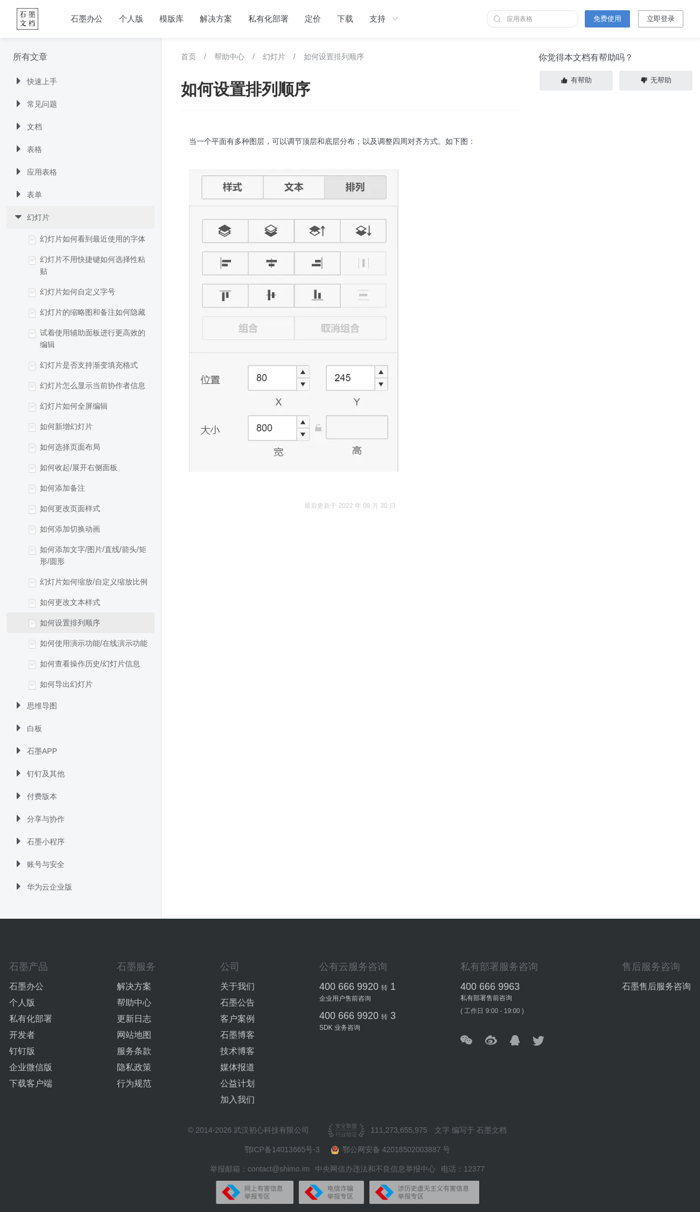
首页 (188, 56)
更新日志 (134, 1018)
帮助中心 (229, 56)
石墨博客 (237, 1034)
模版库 (171, 18)
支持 (385, 18)
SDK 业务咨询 (339, 1027)
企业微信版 (30, 1067)
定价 (313, 18)
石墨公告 (237, 1002)
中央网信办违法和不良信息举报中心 (375, 1169)
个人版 (131, 18)
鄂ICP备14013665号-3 (283, 1149)
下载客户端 (30, 1083)
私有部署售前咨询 (486, 998)
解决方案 (216, 18)
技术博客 (237, 1051)
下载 (345, 18)
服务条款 (134, 1051)
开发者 (22, 1034)
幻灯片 (274, 56)
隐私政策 (134, 1067)
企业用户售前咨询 (345, 998)
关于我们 (237, 986)
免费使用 (607, 19)
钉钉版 (22, 1051)
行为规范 (134, 1083)
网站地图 (134, 1034)
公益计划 (237, 1083)
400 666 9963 (490, 986)
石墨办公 (87, 18)
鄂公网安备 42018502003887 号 (391, 1149)
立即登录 (661, 19)
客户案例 (237, 1018)
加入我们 (237, 1099)
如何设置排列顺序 (334, 56)
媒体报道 (237, 1067)
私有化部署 (268, 18)
